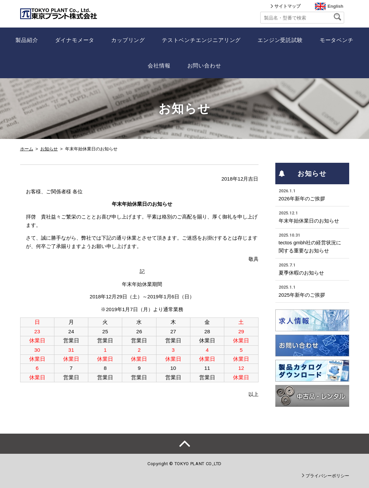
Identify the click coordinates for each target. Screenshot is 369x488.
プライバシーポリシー (327, 475)
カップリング (128, 40)
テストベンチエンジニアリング (201, 40)
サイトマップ (287, 6)
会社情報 (159, 65)
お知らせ (49, 148)
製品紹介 (26, 40)
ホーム (26, 148)
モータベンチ (337, 40)
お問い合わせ (204, 65)
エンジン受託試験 (280, 40)
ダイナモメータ (75, 40)
